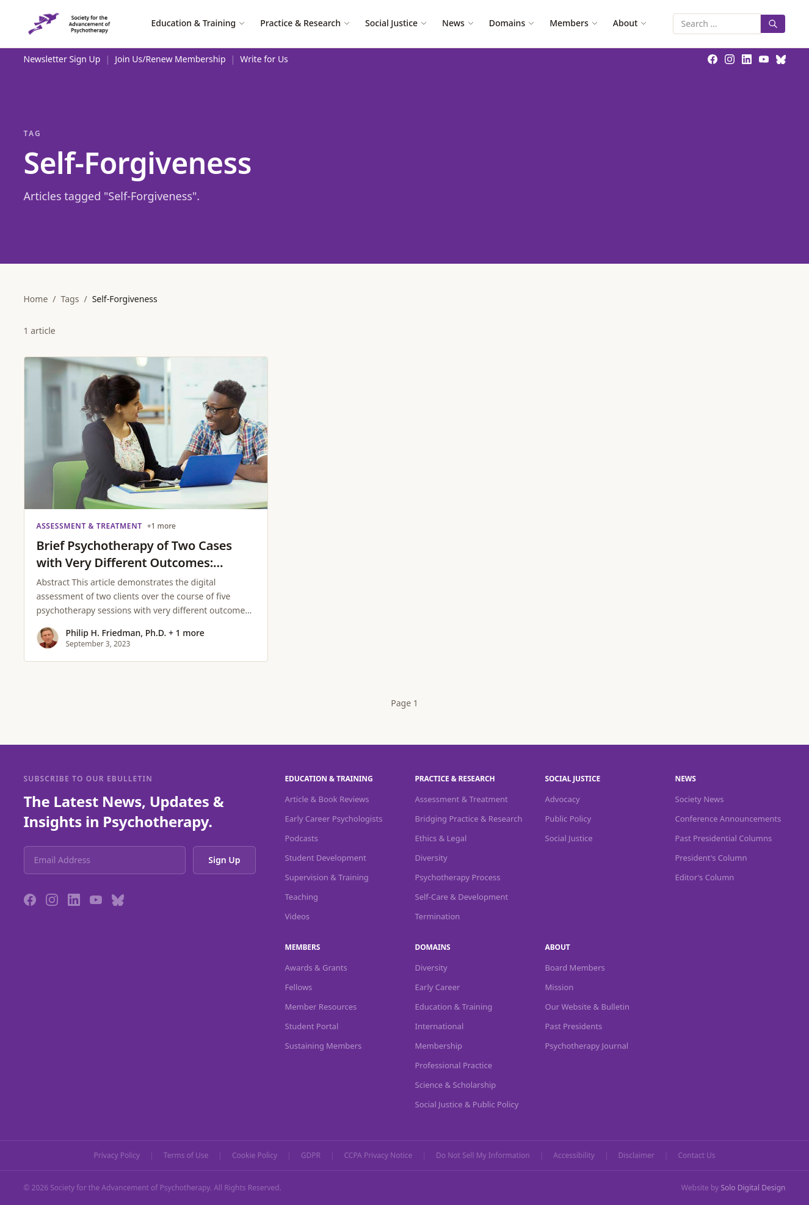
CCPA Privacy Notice (378, 1155)
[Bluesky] (118, 900)
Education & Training (198, 23)
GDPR (311, 1155)
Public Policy (568, 818)
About (630, 23)
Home (36, 299)
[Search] (773, 24)
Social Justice (396, 23)
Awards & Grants (316, 967)
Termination (437, 916)
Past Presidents (574, 1026)
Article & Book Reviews (327, 799)
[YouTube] (96, 900)
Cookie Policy (254, 1155)
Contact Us (696, 1155)
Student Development (325, 857)
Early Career (437, 987)
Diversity (431, 857)
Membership (439, 1045)
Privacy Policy (117, 1155)
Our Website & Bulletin (587, 1006)
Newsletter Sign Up (62, 59)
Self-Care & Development (462, 896)
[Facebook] (30, 900)
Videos (297, 916)
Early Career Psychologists (334, 818)
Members (574, 23)
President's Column (711, 857)
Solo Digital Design (752, 1187)
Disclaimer (637, 1155)
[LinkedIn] (74, 900)
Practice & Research (305, 23)
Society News (699, 799)
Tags (70, 299)
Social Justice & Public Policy (467, 1104)
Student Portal (312, 1026)
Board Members (575, 967)
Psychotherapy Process (458, 877)
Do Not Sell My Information (483, 1155)
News (458, 23)
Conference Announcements (728, 818)
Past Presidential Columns (723, 838)
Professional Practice (454, 1065)
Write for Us (264, 59)
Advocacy (562, 799)
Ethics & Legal (441, 838)
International (439, 1026)
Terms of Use (186, 1155)
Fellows (299, 987)
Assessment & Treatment (461, 799)
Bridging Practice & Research (469, 818)
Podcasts (301, 838)
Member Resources (321, 1006)
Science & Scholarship (455, 1084)
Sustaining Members (323, 1045)
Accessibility (574, 1155)
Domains (512, 23)
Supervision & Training (327, 877)
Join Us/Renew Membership (170, 59)
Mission (559, 987)
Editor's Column (705, 877)
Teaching (302, 896)
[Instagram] (52, 900)
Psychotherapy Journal (587, 1045)
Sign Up (224, 860)
